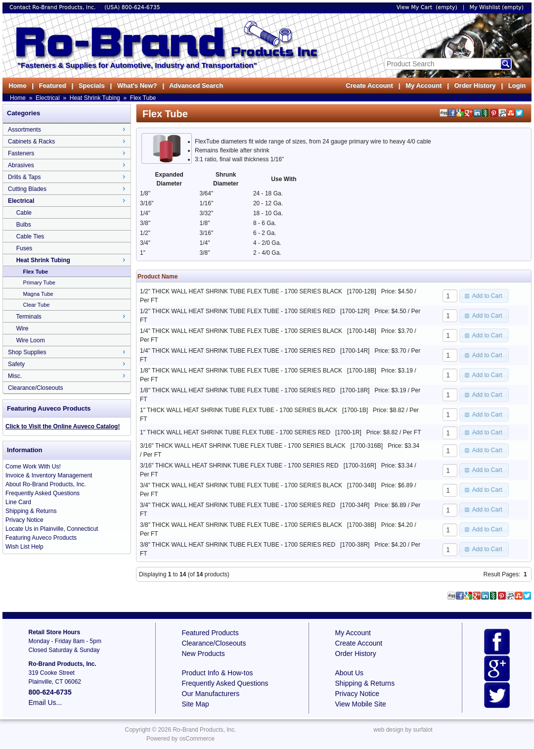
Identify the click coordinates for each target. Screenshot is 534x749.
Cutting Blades (27, 189)
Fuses (24, 248)
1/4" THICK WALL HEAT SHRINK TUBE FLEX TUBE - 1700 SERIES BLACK (241, 331)
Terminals (28, 316)
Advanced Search (196, 85)
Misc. (15, 376)
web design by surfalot (402, 729)
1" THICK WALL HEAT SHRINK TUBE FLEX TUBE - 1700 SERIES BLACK (238, 410)
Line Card (18, 502)
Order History (474, 85)
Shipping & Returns (30, 511)
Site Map (195, 704)
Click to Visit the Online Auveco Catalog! (62, 426)
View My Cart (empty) (427, 7)
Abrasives (21, 165)
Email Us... (45, 702)
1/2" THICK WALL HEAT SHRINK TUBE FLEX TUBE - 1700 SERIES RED (237, 311)
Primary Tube (39, 282)
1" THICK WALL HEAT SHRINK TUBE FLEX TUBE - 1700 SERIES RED (235, 432)
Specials (92, 85)
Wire (22, 328)
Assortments (24, 129)
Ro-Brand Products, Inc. (204, 729)
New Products (203, 653)
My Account (423, 85)
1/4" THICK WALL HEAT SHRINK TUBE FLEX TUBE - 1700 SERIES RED (237, 350)
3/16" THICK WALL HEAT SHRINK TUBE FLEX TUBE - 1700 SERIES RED (239, 465)
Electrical (48, 97)
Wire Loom (30, 340)
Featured (52, 85)
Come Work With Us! (33, 466)
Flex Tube (143, 97)
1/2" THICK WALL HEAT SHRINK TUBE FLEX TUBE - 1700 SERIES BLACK (241, 291)
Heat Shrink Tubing (95, 97)
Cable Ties (30, 236)
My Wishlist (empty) (497, 7)
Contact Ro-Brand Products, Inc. (53, 7)
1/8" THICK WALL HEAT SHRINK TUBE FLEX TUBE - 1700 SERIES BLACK (241, 370)
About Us (349, 673)
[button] (484, 296)
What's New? (137, 85)
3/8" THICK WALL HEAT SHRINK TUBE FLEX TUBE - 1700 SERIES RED (237, 544)
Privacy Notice (24, 519)
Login (517, 85)
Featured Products (210, 633)
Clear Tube (36, 305)
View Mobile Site (360, 704)
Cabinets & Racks (31, 141)
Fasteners (21, 153)
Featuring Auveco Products (41, 537)
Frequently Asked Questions (42, 493)
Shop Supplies (27, 352)
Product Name (157, 276)
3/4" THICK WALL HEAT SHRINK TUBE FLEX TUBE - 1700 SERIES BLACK (241, 485)
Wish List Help (24, 546)
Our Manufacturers (211, 694)
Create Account (369, 85)
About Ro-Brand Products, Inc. (45, 484)
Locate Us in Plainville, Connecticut (51, 528)
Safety (16, 364)
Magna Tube (38, 294)
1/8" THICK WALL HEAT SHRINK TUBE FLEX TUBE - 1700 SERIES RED (237, 390)
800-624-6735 (141, 7)
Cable (24, 212)
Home (17, 85)
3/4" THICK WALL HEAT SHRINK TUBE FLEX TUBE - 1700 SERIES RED (237, 505)
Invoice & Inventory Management (48, 475)
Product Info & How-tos (217, 673)
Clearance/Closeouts (35, 387)
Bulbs (23, 224)
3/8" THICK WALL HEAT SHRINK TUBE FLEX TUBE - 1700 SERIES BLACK (241, 524)
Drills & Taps (24, 177)
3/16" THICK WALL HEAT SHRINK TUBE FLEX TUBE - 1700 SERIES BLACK (243, 445)
